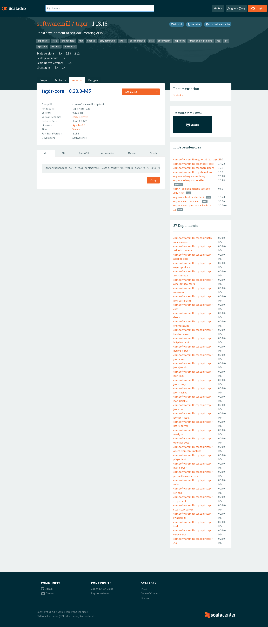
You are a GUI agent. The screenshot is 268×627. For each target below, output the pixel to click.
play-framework (107, 40)
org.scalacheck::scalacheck (188, 197)
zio (226, 40)
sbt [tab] (46, 153)
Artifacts (60, 80)
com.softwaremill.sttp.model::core (193, 163)
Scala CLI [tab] (84, 153)
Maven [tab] (132, 153)
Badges (93, 80)
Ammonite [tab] (107, 153)
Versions (77, 80)
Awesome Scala (236, 8)
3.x (60, 53)
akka (151, 40)
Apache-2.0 (78, 125)
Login (257, 8)
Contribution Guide (102, 588)
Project (44, 80)
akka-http (55, 46)
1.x (63, 58)
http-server (43, 40)
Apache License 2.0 (218, 24)
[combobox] (141, 91)
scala (54, 40)
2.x (56, 67)
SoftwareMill (79, 137)
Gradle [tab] (154, 153)
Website (194, 24)
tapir (82, 23)
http (81, 40)
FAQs (144, 588)
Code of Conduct (150, 593)
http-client (180, 40)
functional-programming (200, 40)
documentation (137, 40)
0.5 (69, 63)
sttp (218, 40)
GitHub (177, 24)
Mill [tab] (64, 153)
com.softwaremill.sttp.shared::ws (192, 172)
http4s (122, 40)
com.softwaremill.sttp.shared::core (193, 167)
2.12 (77, 53)
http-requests (68, 40)
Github (47, 588)
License (145, 598)
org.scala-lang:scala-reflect (189, 180)
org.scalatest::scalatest (187, 201)
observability (164, 40)
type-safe (42, 46)
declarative (69, 46)
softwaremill (54, 23)
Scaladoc (178, 95)
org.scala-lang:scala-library (189, 176)
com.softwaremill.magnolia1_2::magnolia (197, 159)
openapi (91, 40)
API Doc (218, 8)
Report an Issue (100, 593)
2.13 (68, 53)
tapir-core (53, 91)
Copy (153, 180)
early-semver (80, 117)
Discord (47, 593)
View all (76, 129)
